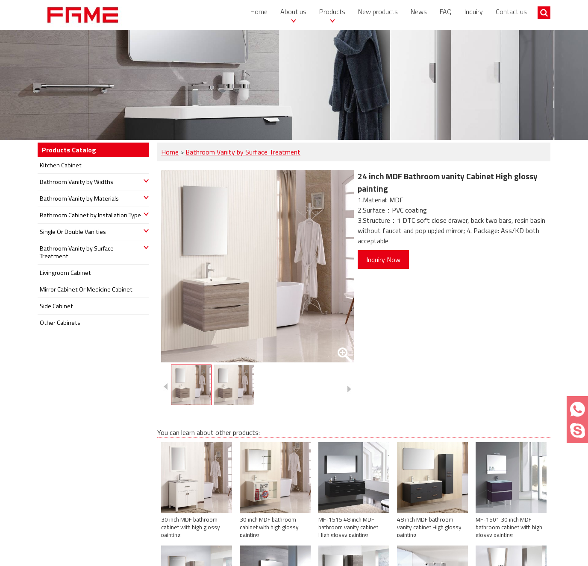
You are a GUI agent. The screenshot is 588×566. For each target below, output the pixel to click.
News (419, 11)
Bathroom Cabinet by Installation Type (90, 215)
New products (378, 11)
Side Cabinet (56, 306)
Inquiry (474, 11)
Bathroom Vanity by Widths (76, 182)
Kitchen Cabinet (61, 165)
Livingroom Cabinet (65, 272)
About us (293, 11)
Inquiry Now (383, 259)
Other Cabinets (60, 322)
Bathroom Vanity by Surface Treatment (242, 152)
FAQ (446, 11)
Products (332, 11)
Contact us (511, 11)
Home (259, 11)
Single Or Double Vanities (73, 231)
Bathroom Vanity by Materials (79, 198)
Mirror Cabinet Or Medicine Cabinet (86, 289)
